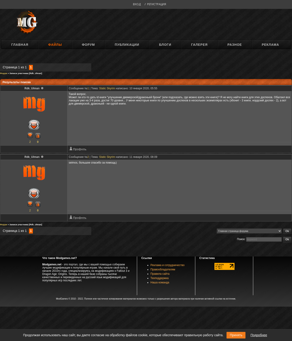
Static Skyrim (107, 88)
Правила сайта (160, 273)
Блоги (165, 44)
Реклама (270, 44)
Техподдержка (160, 278)
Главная (19, 44)
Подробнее (258, 335)
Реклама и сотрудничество (168, 265)
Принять (236, 335)
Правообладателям (163, 269)
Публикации (127, 44)
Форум (88, 44)
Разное (234, 44)
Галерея (199, 44)
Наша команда (160, 282)
